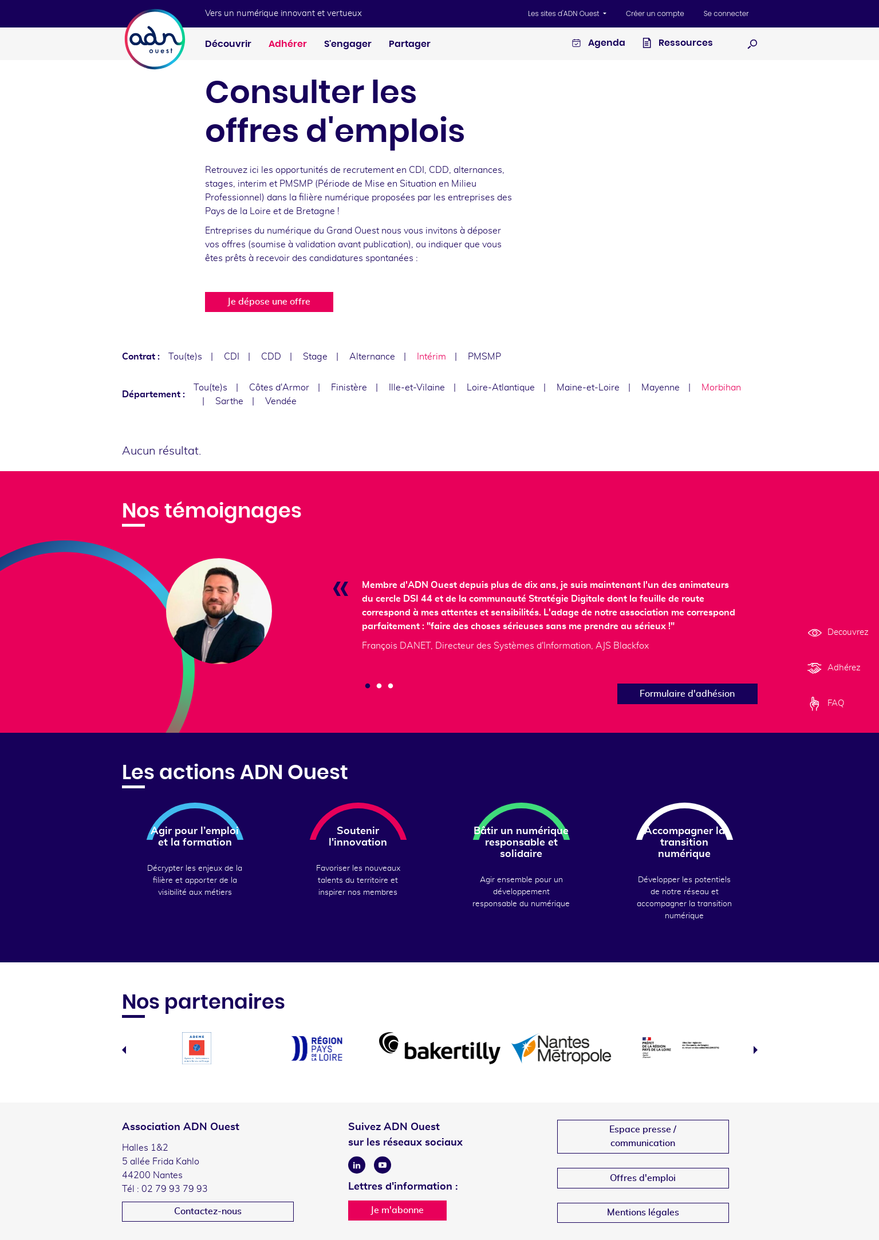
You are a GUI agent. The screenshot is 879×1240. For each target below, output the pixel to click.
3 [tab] (390, 686)
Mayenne (660, 387)
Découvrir (228, 44)
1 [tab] (367, 686)
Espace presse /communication (642, 1136)
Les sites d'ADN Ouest (564, 13)
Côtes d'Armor (279, 387)
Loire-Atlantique (501, 387)
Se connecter (726, 13)
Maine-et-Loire (588, 387)
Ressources (678, 44)
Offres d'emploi (643, 1178)
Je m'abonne (397, 1210)
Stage (315, 356)
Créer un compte (655, 13)
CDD (271, 356)
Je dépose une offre (268, 301)
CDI (231, 356)
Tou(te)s (185, 356)
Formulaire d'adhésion (687, 693)
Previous (124, 1050)
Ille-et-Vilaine (417, 387)
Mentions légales (643, 1212)
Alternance (372, 356)
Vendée (281, 401)
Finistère (349, 387)
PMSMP (484, 356)
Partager (410, 44)
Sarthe (229, 401)
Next (756, 1050)
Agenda (598, 44)
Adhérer (288, 44)
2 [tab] (379, 686)
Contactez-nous (208, 1211)
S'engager (348, 44)
